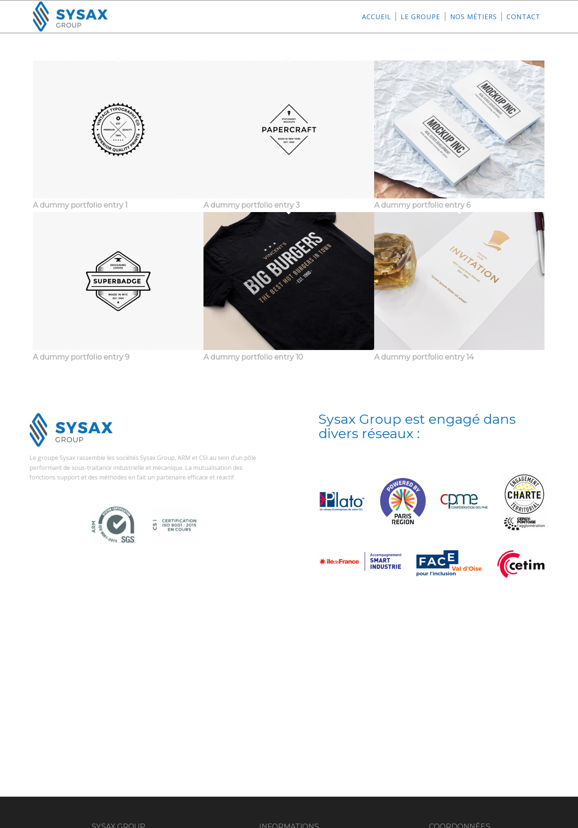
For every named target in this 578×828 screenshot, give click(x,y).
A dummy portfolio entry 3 (251, 205)
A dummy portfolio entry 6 (422, 205)
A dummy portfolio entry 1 (80, 205)
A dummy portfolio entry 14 (424, 357)
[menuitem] (376, 16)
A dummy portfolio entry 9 (81, 357)
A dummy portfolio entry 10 (253, 357)
